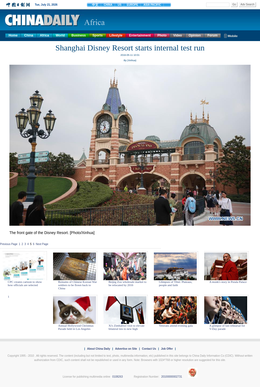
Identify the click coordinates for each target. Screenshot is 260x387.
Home (13, 35)
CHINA (108, 4)
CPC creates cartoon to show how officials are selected (25, 283)
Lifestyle (115, 35)
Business (78, 35)
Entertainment (140, 35)
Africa (44, 35)
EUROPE (132, 4)
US (119, 4)
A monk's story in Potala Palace (228, 281)
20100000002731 (171, 376)
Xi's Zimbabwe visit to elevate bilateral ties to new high (126, 327)
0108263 (117, 376)
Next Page (42, 244)
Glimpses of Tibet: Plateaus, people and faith (175, 283)
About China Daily (98, 348)
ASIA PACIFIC (152, 4)
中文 (95, 5)
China (28, 35)
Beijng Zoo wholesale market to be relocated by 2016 (127, 283)
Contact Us (149, 348)
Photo (161, 35)
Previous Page (8, 244)
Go (234, 4)
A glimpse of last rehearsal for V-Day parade (227, 327)
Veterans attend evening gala (176, 325)
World (60, 35)
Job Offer (167, 348)
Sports (97, 35)
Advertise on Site (126, 348)
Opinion (195, 35)
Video (177, 35)
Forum (212, 35)
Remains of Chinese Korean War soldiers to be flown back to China (77, 285)
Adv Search (247, 4)
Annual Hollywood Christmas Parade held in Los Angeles (76, 327)
